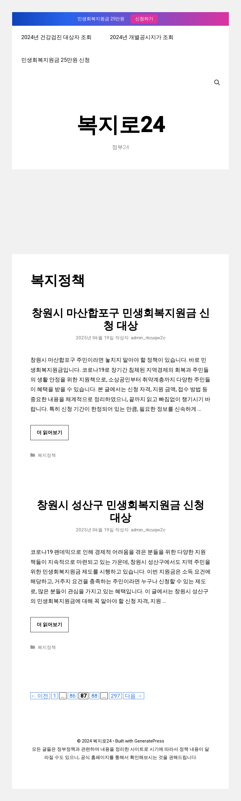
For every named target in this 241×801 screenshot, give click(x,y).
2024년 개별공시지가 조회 (142, 37)
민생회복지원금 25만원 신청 (55, 60)
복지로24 (120, 124)
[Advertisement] (120, 211)
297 (115, 695)
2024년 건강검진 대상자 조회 (56, 37)
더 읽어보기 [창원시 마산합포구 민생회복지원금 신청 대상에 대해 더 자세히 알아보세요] (49, 432)
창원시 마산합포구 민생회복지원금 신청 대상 (121, 319)
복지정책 (47, 455)
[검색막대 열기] (217, 82)
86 (72, 695)
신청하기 (144, 19)
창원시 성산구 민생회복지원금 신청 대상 (120, 511)
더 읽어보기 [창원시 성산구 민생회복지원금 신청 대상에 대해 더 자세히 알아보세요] (49, 624)
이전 (39, 696)
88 (94, 695)
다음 (133, 696)
